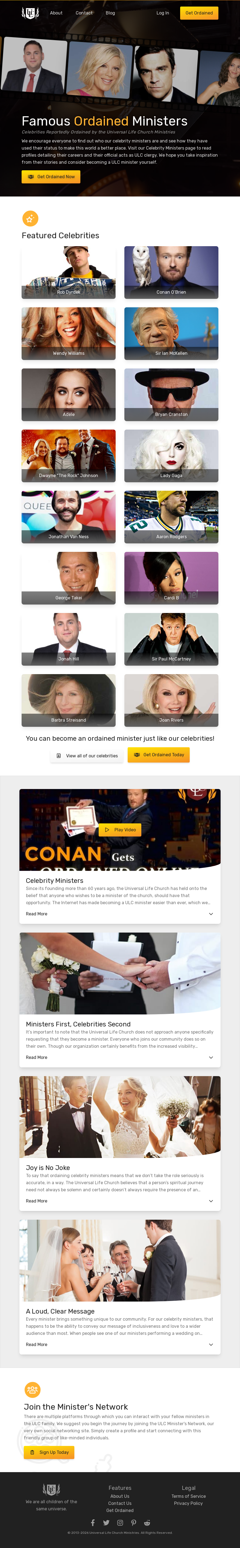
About (56, 13)
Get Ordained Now (51, 177)
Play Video (120, 830)
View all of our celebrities (87, 756)
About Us (119, 1496)
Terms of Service (188, 1496)
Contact (84, 13)
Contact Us (119, 1503)
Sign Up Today (49, 1452)
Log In (163, 13)
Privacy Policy (188, 1503)
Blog (110, 13)
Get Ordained (199, 13)
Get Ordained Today (158, 755)
